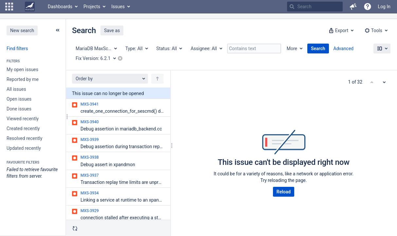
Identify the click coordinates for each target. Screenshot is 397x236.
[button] (9, 6)
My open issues (22, 69)
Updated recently (24, 148)
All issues (16, 89)
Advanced (344, 48)
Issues (118, 6)
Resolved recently (24, 138)
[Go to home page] (30, 6)
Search (318, 48)
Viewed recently (23, 118)
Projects (91, 6)
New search (22, 30)
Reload (284, 191)
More (292, 48)
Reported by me (23, 79)
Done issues (19, 108)
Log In (384, 6)
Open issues (19, 99)
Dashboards (60, 6)
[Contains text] (254, 48)
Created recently (23, 128)
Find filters (17, 48)
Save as (112, 30)
